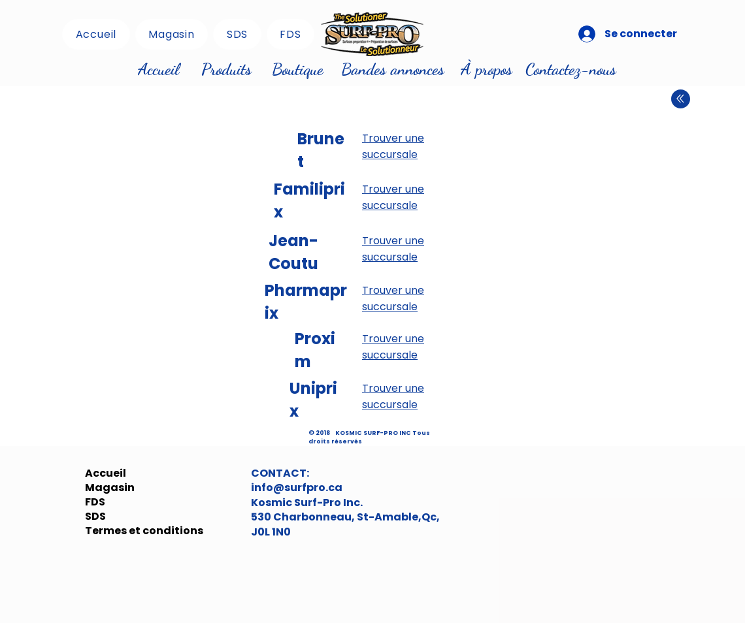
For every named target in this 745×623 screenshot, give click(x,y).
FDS (95, 502)
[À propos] (486, 69)
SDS (95, 516)
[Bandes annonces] (392, 69)
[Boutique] (297, 69)
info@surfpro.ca (296, 487)
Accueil (105, 473)
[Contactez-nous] (570, 69)
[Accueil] (158, 69)
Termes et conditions (116, 531)
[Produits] (226, 69)
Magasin (110, 488)
